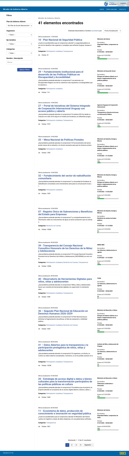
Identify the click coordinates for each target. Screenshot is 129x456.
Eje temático (11, 40)
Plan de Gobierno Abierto (16, 22)
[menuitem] (102, 9)
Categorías (11, 49)
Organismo (11, 31)
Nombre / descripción (15, 58)
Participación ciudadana (54, 51)
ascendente (95, 31)
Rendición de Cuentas (53, 226)
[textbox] (19, 62)
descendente (79, 31)
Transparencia (68, 51)
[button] (24, 69)
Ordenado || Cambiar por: (85, 31)
